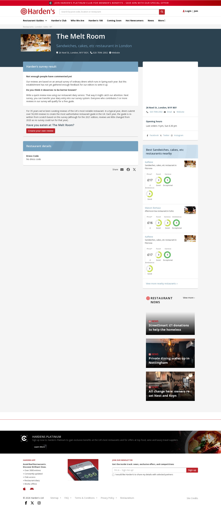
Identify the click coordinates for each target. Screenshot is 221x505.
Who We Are (77, 20)
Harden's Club (58, 20)
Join (196, 11)
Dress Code (32, 155)
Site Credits (192, 498)
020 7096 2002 (154, 112)
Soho (45, 26)
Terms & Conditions (85, 497)
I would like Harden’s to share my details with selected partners (142, 474)
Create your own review (40, 130)
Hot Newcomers (134, 20)
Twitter (164, 135)
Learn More (39, 447)
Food (158, 174)
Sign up (192, 470)
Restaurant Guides (35, 20)
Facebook (152, 135)
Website (178, 112)
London (38, 26)
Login (187, 11)
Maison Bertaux (153, 207)
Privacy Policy (107, 497)
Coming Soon (114, 20)
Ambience (149, 188)
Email (167, 112)
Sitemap (54, 497)
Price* (149, 174)
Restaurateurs (127, 497)
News (151, 20)
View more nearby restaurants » (162, 283)
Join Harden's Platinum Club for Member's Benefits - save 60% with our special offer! (111, 2)
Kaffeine (149, 162)
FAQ (66, 497)
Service (168, 174)
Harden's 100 (96, 20)
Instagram (176, 135)
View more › (189, 297)
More (161, 20)
